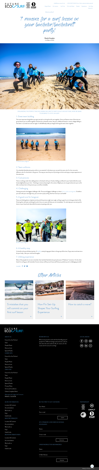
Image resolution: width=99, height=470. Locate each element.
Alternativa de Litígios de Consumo (14, 394)
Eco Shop (91, 6)
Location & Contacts (10, 405)
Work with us (8, 410)
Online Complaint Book (11, 391)
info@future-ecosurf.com (59, 3)
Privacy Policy (8, 386)
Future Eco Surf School (11, 340)
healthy (39, 251)
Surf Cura (63, 6)
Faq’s (6, 413)
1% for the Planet (70, 6)
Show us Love (8, 348)
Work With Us (44, 337)
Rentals (78, 6)
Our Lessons (55, 6)
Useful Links (8, 416)
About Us (90, 8)
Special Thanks (9, 351)
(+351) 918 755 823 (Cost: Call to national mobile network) (80, 3)
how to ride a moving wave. (69, 191)
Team (6, 343)
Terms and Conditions (10, 389)
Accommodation (9, 408)
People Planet (48, 6)
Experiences (84, 6)
